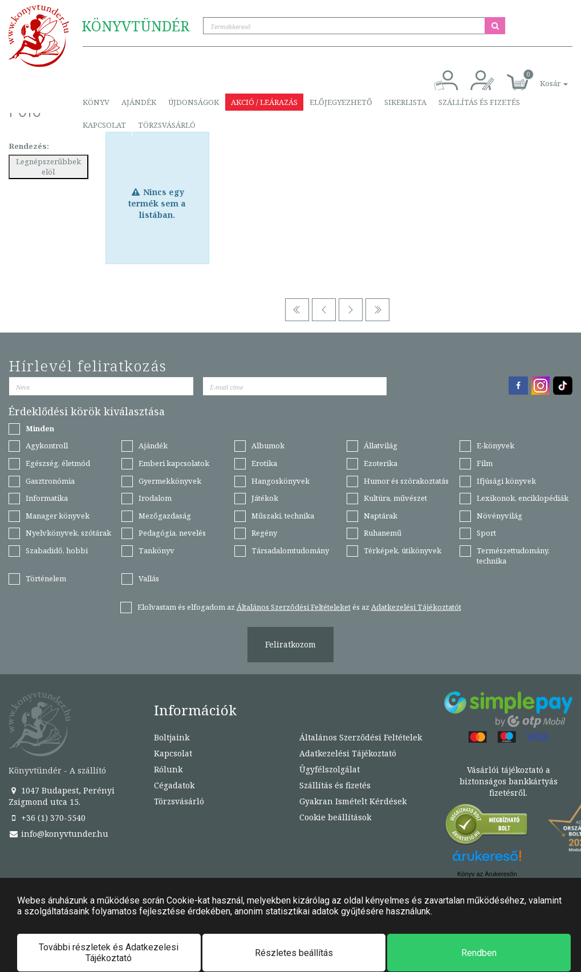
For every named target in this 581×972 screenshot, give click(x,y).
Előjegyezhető (341, 102)
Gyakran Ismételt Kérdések (353, 801)
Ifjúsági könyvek (506, 481)
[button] (541, 77)
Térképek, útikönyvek (402, 550)
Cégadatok (174, 785)
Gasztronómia (50, 481)
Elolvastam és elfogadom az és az (299, 607)
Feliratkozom (290, 644)
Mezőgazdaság (165, 516)
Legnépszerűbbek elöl (48, 166)
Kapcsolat (104, 125)
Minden (40, 428)
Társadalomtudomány (290, 550)
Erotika (264, 463)
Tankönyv (156, 550)
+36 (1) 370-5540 (47, 817)
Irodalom (155, 498)
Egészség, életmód (58, 463)
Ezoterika (380, 463)
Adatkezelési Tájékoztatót (416, 607)
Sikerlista (405, 102)
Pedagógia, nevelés (172, 533)
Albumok (268, 445)
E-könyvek (495, 445)
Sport (486, 533)
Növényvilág (499, 516)
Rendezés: (29, 146)
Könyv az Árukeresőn (487, 873)
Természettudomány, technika (513, 555)
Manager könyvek (58, 516)
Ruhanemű (382, 533)
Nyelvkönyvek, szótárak (68, 533)
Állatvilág (380, 445)
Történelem (46, 578)
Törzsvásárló (167, 125)
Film (485, 463)
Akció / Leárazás (264, 102)
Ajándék (138, 102)
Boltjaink (171, 737)
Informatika (47, 498)
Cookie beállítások (335, 817)
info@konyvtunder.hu (58, 833)
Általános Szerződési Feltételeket (294, 607)
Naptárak (380, 516)
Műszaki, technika (282, 516)
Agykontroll (47, 445)
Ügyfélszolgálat (329, 769)
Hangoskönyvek (280, 481)
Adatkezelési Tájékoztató (347, 753)
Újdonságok (193, 102)
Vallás (149, 578)
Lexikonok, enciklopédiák (522, 498)
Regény (264, 533)
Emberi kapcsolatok (174, 463)
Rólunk (168, 769)
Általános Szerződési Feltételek (360, 737)
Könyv (96, 102)
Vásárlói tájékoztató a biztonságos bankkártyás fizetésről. (509, 781)
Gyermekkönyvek (170, 481)
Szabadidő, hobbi (57, 550)
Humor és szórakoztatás (406, 481)
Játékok (264, 498)
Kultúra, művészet (395, 498)
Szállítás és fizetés (479, 102)
